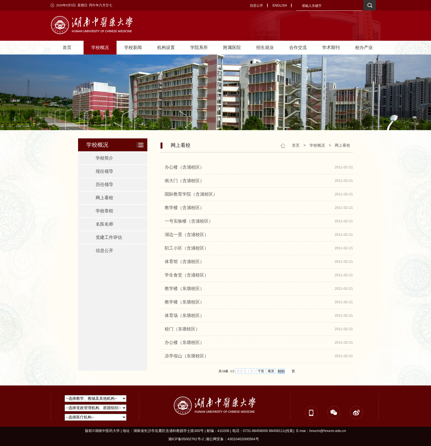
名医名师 (104, 224)
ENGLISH (279, 5)
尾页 (271, 371)
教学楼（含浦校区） (184, 207)
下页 (261, 371)
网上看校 (104, 197)
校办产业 (364, 47)
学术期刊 (331, 47)
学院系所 (199, 47)
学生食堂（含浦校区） (187, 275)
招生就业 (265, 47)
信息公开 (256, 5)
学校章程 (104, 211)
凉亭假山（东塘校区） (187, 356)
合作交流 (298, 47)
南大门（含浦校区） (184, 180)
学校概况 (100, 47)
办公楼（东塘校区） (184, 342)
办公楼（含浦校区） (184, 167)
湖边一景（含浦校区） (187, 234)
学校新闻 (133, 47)
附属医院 (232, 47)
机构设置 (166, 47)
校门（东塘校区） (182, 329)
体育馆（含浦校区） (184, 261)
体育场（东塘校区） (184, 315)
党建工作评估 (109, 237)
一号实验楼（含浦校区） (189, 221)
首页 (67, 47)
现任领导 (104, 171)
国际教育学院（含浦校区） (191, 194)
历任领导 (104, 184)
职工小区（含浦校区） (187, 248)
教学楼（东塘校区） (184, 288)
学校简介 (104, 158)
